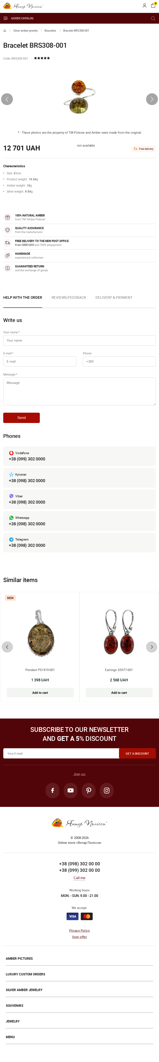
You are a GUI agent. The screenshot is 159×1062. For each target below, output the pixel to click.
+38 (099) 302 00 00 (79, 870)
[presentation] (7, 99)
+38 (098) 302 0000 (27, 480)
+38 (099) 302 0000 (27, 459)
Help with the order (22, 297)
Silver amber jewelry (25, 30)
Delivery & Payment (114, 297)
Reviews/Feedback (69, 297)
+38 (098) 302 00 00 (79, 864)
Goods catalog (18, 18)
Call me (79, 877)
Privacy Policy (79, 930)
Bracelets (50, 30)
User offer (79, 937)
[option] (69, 301)
